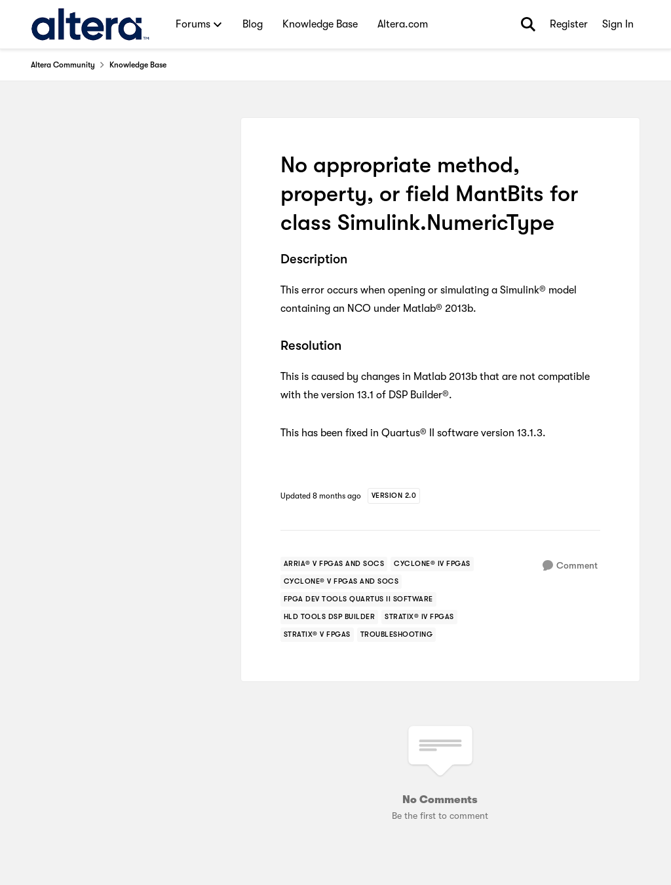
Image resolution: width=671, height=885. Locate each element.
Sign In (618, 24)
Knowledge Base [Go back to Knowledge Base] (137, 64)
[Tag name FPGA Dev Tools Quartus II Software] (358, 599)
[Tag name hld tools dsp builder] (329, 617)
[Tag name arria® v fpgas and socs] (334, 564)
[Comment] (570, 565)
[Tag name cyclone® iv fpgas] (432, 564)
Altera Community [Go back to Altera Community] (63, 64)
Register (569, 24)
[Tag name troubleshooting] (396, 635)
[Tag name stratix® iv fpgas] (419, 617)
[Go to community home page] (90, 24)
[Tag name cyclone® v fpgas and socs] (341, 581)
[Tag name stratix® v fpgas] (317, 635)
